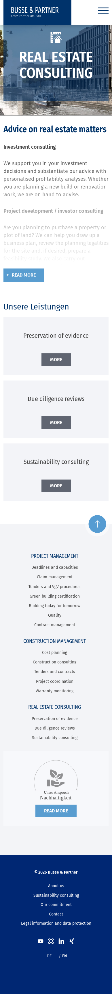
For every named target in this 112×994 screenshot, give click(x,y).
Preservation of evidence (55, 718)
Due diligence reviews (55, 728)
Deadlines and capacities (54, 567)
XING (72, 941)
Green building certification (55, 596)
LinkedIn (61, 941)
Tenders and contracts (54, 671)
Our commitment (56, 904)
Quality (54, 615)
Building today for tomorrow (54, 605)
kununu (51, 941)
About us (56, 885)
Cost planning (54, 652)
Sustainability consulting (54, 737)
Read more (24, 275)
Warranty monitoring (54, 691)
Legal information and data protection (56, 923)
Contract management (54, 624)
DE (49, 956)
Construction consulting (54, 662)
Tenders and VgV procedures (55, 586)
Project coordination (54, 681)
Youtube (40, 941)
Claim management (55, 577)
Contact (56, 914)
